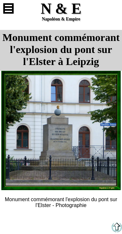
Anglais (113, 8)
